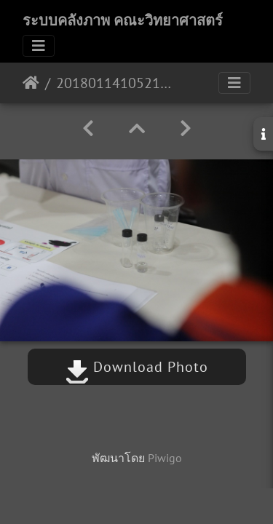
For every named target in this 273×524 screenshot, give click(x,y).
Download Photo (137, 366)
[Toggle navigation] (39, 46)
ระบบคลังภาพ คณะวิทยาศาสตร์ (123, 20)
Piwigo (165, 457)
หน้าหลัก (31, 83)
